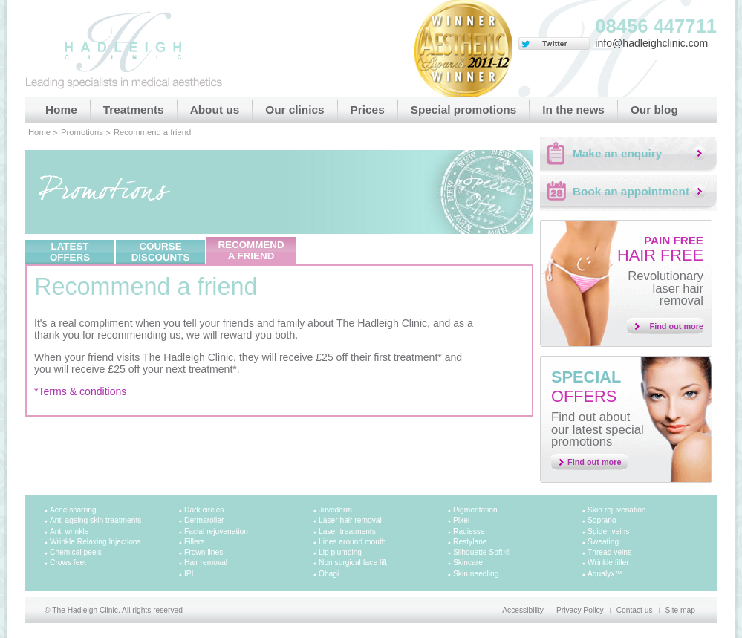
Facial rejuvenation (216, 531)
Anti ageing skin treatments (95, 520)
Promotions (82, 132)
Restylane (470, 542)
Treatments (133, 109)
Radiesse (469, 531)
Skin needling (475, 574)
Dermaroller (204, 520)
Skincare (468, 563)
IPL (189, 574)
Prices (368, 109)
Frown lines (203, 552)
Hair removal (205, 563)
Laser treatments (347, 531)
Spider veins (608, 531)
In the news (573, 109)
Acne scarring (73, 510)
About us (215, 109)
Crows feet (68, 563)
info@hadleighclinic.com (651, 43)
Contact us (634, 610)
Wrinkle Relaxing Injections (95, 542)
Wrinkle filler (608, 563)
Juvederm (335, 510)
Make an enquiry (617, 153)
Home (61, 109)
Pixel (461, 520)
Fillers (194, 542)
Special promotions (464, 109)
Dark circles (204, 510)
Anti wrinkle (69, 531)
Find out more (677, 326)
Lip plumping (340, 552)
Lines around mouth (352, 542)
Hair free (660, 249)
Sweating (603, 542)
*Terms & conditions (80, 391)
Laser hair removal (350, 520)
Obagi (329, 574)
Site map (680, 610)
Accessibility (523, 610)
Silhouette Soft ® (481, 552)
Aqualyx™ (605, 574)
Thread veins (609, 552)
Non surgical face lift (353, 563)
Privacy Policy (580, 610)
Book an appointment (631, 191)
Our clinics (294, 109)
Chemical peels (76, 552)
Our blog (654, 109)
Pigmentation (475, 510)
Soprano (602, 520)
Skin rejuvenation (617, 510)
